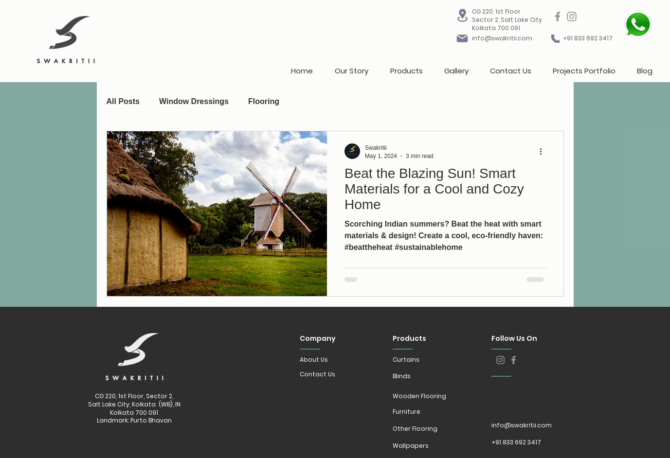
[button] (406, 66)
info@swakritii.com (502, 38)
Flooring (263, 101)
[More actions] (544, 151)
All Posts (123, 101)
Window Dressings (194, 101)
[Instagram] (571, 16)
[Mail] (462, 38)
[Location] (462, 15)
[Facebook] (557, 16)
